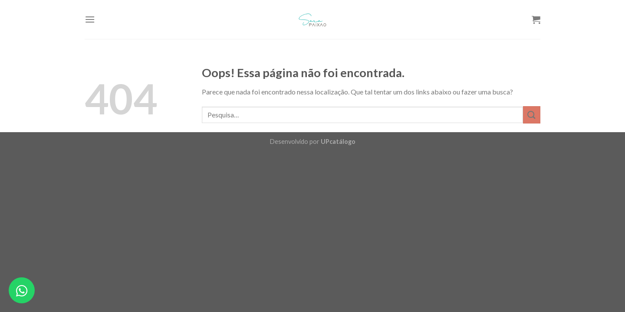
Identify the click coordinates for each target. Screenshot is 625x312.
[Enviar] (531, 114)
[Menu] (90, 19)
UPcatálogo (338, 141)
